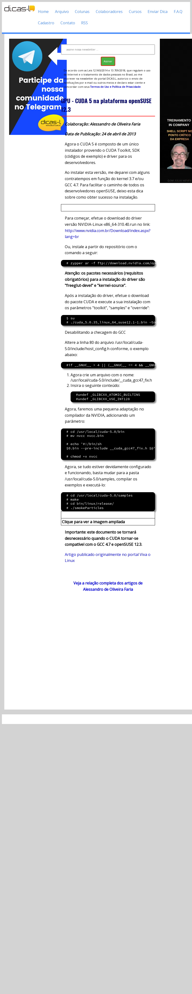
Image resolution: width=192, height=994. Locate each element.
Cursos (135, 11)
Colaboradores (109, 11)
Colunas (82, 11)
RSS (84, 22)
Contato (67, 22)
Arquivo (62, 11)
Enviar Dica (158, 11)
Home (43, 11)
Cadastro (46, 22)
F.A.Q (178, 11)
